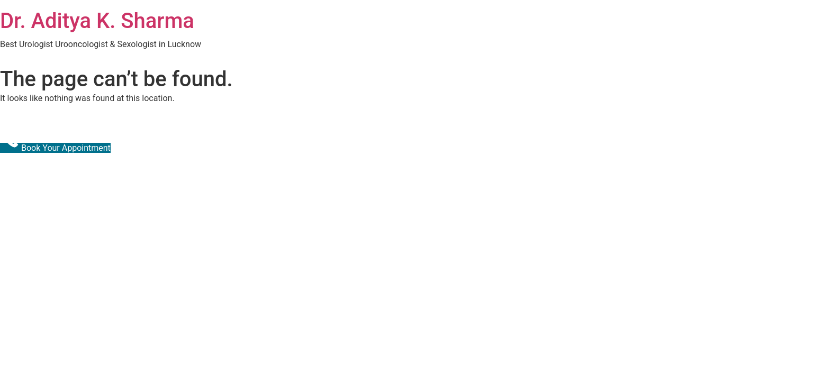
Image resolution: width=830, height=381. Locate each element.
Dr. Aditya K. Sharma (97, 20)
